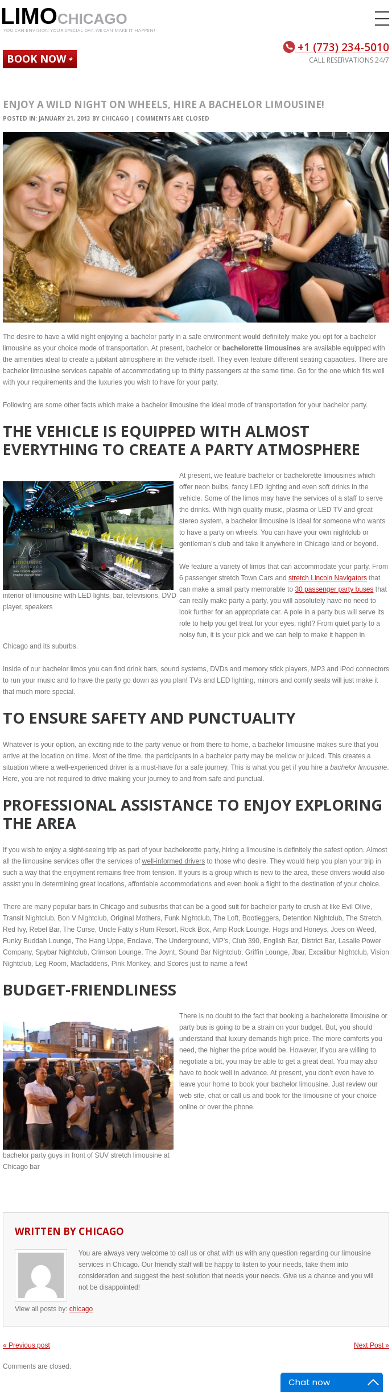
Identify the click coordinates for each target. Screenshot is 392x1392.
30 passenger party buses (334, 589)
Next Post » (371, 1345)
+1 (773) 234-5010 (336, 47)
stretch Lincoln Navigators (327, 578)
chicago (115, 118)
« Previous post (26, 1345)
